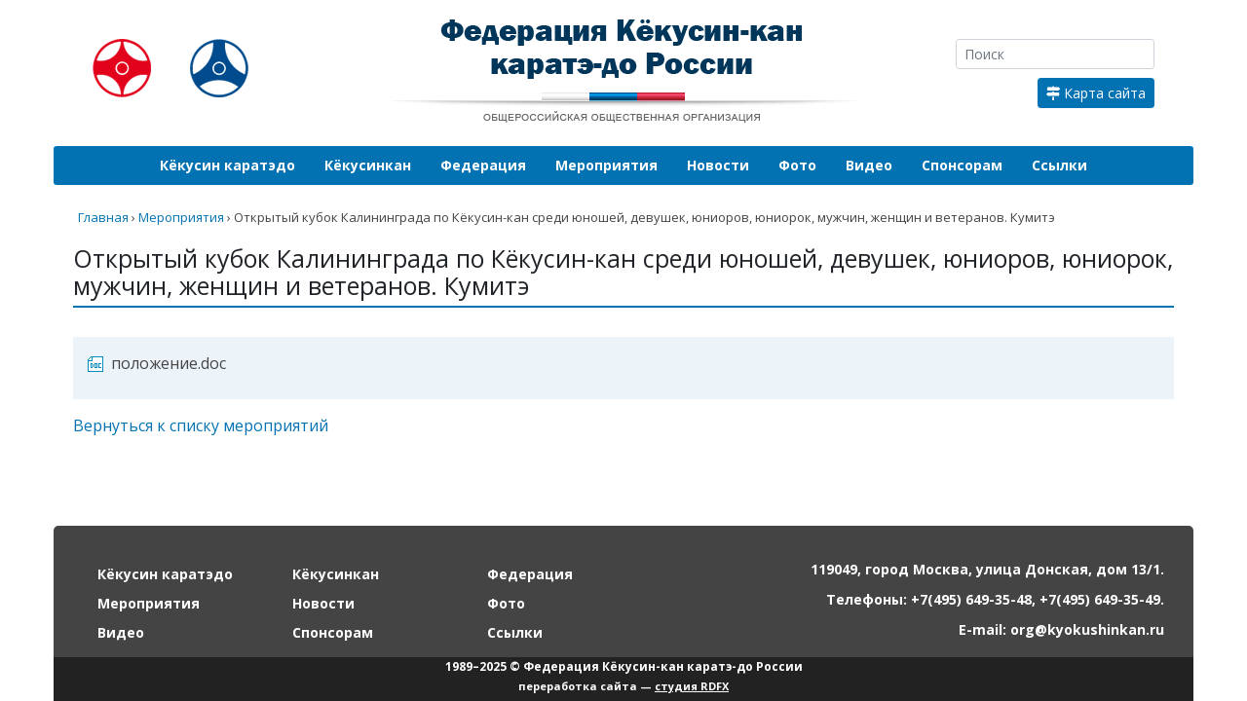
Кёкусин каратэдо (227, 165)
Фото (797, 165)
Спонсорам (962, 165)
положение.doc (168, 363)
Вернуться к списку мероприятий (200, 425)
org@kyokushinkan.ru (1087, 629)
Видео (869, 165)
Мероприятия (606, 165)
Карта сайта (1096, 93)
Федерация (483, 165)
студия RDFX (692, 686)
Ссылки (1059, 165)
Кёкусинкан (367, 165)
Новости (718, 165)
